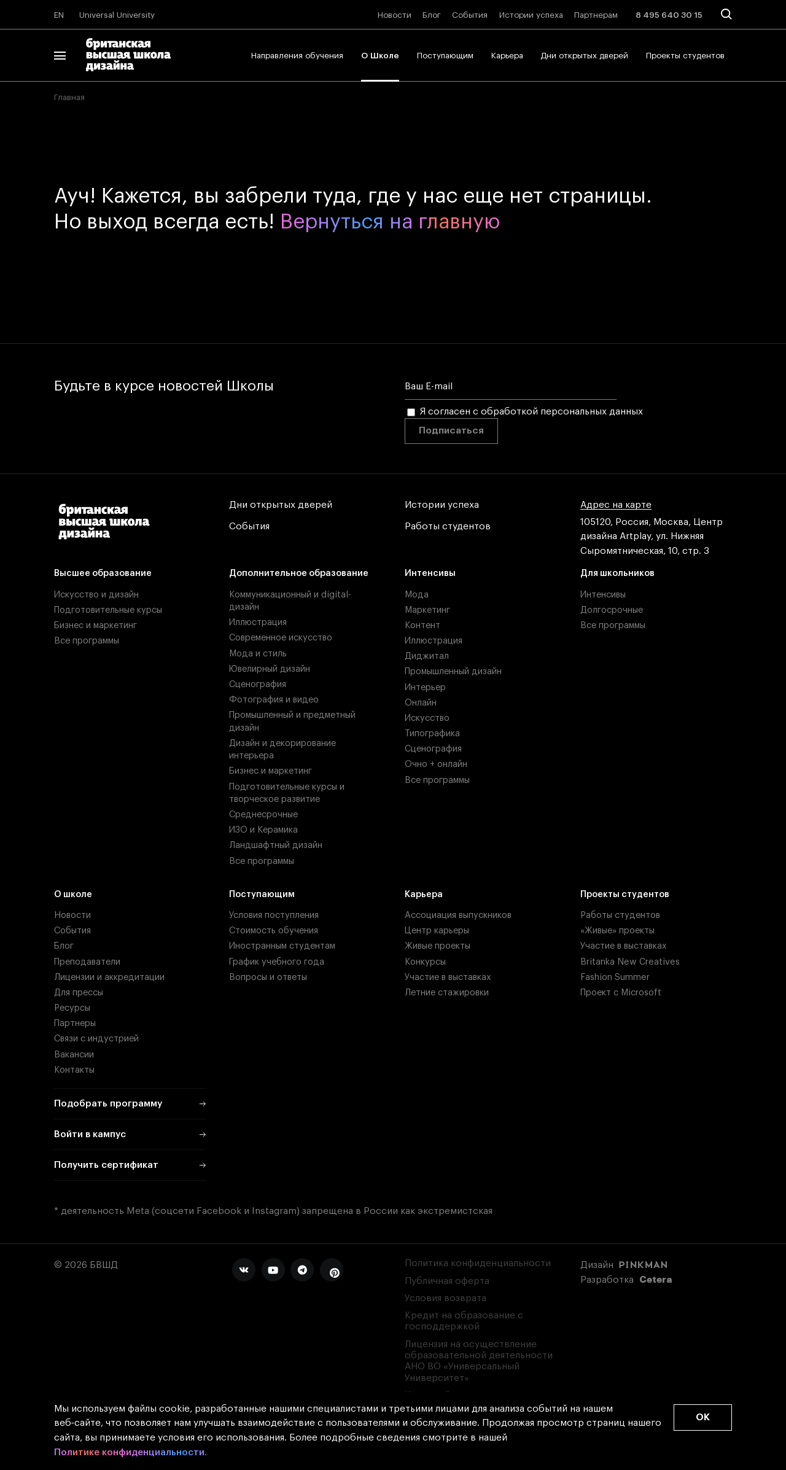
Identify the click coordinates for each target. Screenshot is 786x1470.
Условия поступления (274, 915)
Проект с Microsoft (620, 992)
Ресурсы (72, 1008)
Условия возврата (445, 1298)
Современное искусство (280, 637)
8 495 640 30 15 (669, 15)
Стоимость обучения (273, 930)
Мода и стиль (258, 653)
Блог (431, 15)
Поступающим (445, 56)
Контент (422, 625)
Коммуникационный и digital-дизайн (290, 601)
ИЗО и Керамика (263, 829)
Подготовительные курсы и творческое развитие (286, 793)
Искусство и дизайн (96, 594)
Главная (69, 97)
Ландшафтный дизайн (275, 845)
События (470, 15)
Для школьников (617, 573)
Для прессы (78, 992)
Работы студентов (448, 526)
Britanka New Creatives (630, 961)
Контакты (74, 1070)
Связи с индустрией (96, 1038)
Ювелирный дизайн (269, 669)
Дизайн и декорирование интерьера (282, 749)
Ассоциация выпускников (458, 915)
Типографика (432, 733)
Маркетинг (427, 610)
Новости (394, 15)
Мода (417, 594)
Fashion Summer (615, 977)
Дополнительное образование (298, 573)
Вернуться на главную (390, 222)
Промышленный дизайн (453, 671)
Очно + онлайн (436, 764)
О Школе (380, 56)
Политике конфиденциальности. (130, 1452)
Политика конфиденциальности (478, 1263)
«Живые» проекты (617, 930)
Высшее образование (103, 573)
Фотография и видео (274, 699)
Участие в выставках (448, 977)
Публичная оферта (447, 1281)
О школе (73, 894)
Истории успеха (531, 15)
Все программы (86, 640)
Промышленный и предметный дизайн (292, 721)
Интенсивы (430, 573)
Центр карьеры (437, 930)
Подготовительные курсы (108, 610)
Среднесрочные (263, 814)
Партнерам (596, 15)
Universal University (117, 15)
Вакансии (74, 1054)
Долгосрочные (611, 610)
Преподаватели (87, 961)
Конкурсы (425, 961)
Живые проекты (437, 946)
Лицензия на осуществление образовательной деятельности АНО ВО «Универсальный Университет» (479, 1361)
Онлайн (421, 702)
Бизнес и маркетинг (95, 625)
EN (59, 15)
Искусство (427, 718)
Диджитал (427, 656)
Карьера (507, 56)
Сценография (257, 684)
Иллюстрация (258, 622)
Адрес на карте (616, 505)
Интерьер (425, 687)
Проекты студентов (685, 56)
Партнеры (75, 1023)
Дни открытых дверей (584, 56)
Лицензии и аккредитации (109, 977)
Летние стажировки (447, 992)
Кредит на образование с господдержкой (464, 1321)
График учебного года (276, 961)
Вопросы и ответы (268, 977)
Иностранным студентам (282, 946)
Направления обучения (297, 56)
